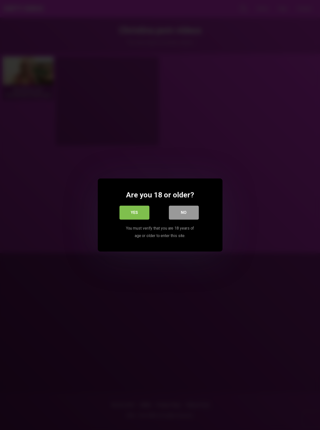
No (184, 212)
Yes (134, 212)
